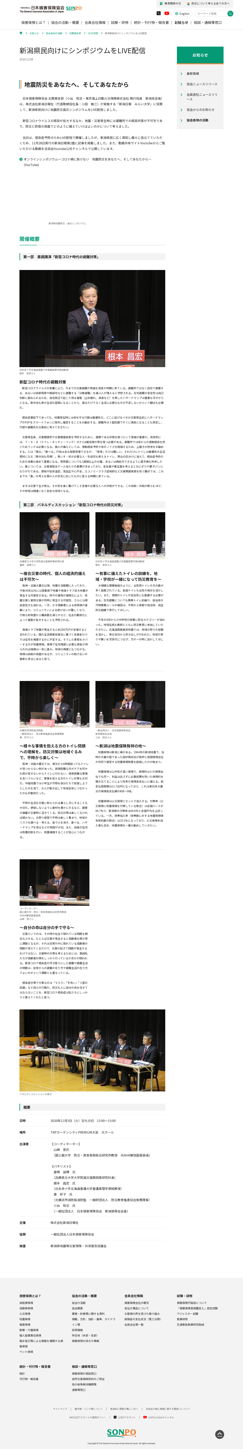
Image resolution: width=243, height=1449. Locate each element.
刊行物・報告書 (28, 1379)
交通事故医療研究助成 (190, 1324)
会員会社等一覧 (133, 1324)
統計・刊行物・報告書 (35, 1366)
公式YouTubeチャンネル (161, 1417)
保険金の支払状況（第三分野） (143, 1319)
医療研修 (182, 1319)
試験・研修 (184, 1295)
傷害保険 (24, 1324)
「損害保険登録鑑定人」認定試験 (197, 1308)
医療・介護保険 (28, 1330)
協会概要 (77, 1308)
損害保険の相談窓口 (84, 1373)
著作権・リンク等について (89, 1408)
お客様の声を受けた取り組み (142, 1314)
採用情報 (77, 1330)
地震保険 (24, 1319)
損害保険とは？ (30, 1295)
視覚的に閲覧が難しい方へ (124, 1408)
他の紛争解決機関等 (84, 1384)
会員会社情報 (133, 1295)
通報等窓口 (79, 1390)
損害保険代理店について (192, 1303)
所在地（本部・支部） (85, 1335)
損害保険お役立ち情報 (85, 1341)
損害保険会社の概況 (136, 1303)
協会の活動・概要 (84, 1295)
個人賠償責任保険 (30, 1335)
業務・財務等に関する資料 (88, 1314)
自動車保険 (26, 1308)
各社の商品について (136, 1308)
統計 (22, 1373)
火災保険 (24, 1314)
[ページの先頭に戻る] (220, 1434)
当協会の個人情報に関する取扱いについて (168, 1408)
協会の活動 (79, 1303)
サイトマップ (60, 1408)
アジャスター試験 (187, 1314)
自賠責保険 (26, 1303)
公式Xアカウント (127, 1417)
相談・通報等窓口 (84, 1366)
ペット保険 (26, 1352)
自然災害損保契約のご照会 (88, 1379)
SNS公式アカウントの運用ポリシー (87, 1417)
